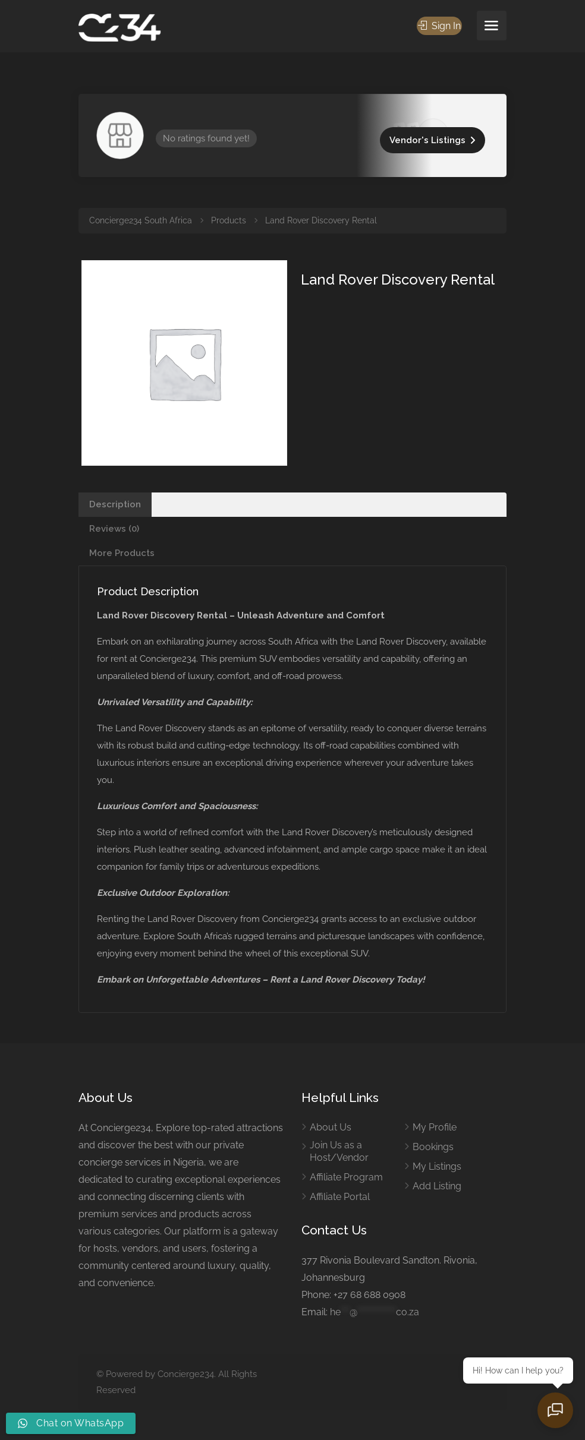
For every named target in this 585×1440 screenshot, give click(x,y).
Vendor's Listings (427, 140)
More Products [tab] (122, 553)
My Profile (435, 1127)
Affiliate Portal (340, 1196)
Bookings (433, 1146)
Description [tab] (115, 504)
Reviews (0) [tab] (114, 528)
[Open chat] (555, 1410)
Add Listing (437, 1186)
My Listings (437, 1166)
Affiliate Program (346, 1177)
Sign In (439, 25)
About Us (330, 1127)
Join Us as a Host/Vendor (339, 1151)
